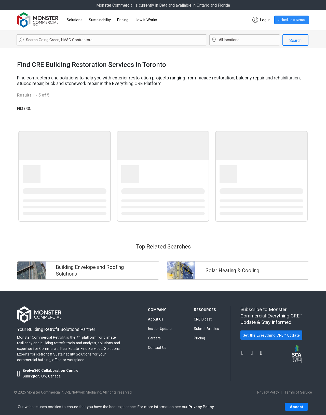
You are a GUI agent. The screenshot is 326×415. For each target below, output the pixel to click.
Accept (296, 407)
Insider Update (160, 329)
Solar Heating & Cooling (232, 270)
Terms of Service (298, 392)
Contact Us (157, 348)
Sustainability (100, 20)
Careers (154, 338)
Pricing (122, 20)
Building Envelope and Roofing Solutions (90, 270)
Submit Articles (206, 329)
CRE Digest (203, 319)
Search (295, 40)
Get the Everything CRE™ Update (271, 335)
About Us (155, 319)
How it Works (146, 20)
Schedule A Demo (291, 20)
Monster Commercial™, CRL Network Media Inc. (64, 392)
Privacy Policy (201, 407)
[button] (260, 19)
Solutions (75, 20)
